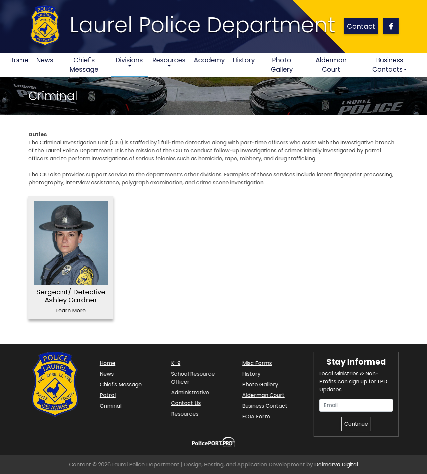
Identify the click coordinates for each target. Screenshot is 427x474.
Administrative (190, 392)
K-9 (175, 363)
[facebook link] (391, 26)
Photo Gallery (282, 65)
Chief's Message (84, 65)
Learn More (71, 310)
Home (20, 60)
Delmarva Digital (336, 464)
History (244, 60)
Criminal (110, 406)
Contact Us (186, 403)
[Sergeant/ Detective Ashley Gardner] (71, 243)
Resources (168, 60)
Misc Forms (257, 363)
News (44, 60)
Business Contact (265, 406)
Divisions (129, 60)
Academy (209, 60)
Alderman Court (331, 65)
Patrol (108, 395)
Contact (361, 26)
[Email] (356, 405)
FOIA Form (256, 416)
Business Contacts (387, 65)
